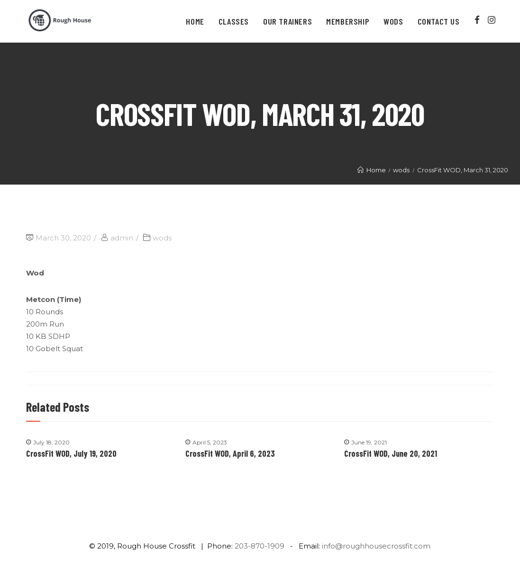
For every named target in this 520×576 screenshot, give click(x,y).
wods (162, 237)
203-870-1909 (259, 545)
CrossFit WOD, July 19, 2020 (71, 453)
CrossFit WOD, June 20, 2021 (390, 453)
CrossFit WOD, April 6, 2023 (230, 453)
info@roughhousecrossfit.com (376, 545)
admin (121, 237)
